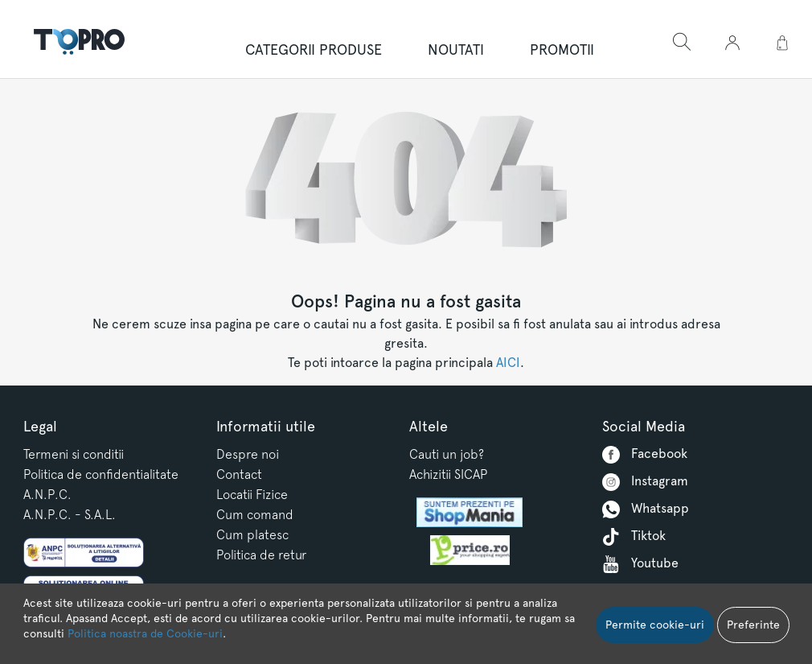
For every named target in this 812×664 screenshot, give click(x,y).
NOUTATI (456, 49)
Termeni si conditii (73, 454)
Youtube (640, 564)
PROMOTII (562, 49)
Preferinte (753, 624)
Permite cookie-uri (654, 624)
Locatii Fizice (252, 494)
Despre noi (247, 454)
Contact (239, 474)
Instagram (645, 482)
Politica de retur (261, 554)
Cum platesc (252, 534)
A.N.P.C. (47, 494)
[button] (732, 43)
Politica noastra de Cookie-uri (145, 633)
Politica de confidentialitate (100, 474)
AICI (508, 362)
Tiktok (634, 537)
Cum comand (254, 514)
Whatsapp (645, 509)
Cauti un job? (446, 454)
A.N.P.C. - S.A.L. (69, 514)
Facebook (644, 455)
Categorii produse (313, 49)
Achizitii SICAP (448, 474)
